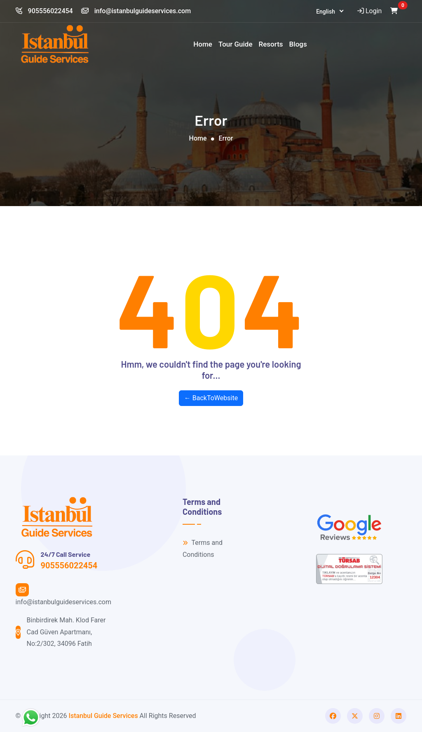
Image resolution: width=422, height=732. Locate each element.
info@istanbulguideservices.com (136, 11)
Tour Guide (235, 44)
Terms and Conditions (203, 548)
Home (202, 44)
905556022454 (44, 11)
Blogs (298, 44)
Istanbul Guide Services (103, 716)
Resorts (271, 44)
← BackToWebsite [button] (211, 398)
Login (369, 11)
